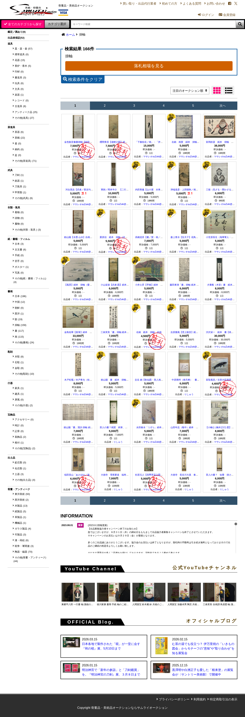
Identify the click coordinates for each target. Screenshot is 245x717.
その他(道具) (24, 117)
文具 (19, 89)
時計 (19, 425)
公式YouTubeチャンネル (204, 567)
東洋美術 (22, 494)
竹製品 (20, 534)
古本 (19, 243)
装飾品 (20, 436)
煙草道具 (22, 54)
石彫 (19, 362)
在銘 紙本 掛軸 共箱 (149, 332)
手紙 (19, 255)
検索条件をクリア (83, 79)
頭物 (19, 218)
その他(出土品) (25, 479)
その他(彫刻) (24, 373)
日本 (20, 296)
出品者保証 (16, 37)
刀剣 (19, 175)
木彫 (19, 356)
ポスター (22, 267)
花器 (20, 60)
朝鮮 (19, 307)
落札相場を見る (149, 65)
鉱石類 (20, 462)
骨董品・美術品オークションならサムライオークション (129, 707)
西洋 (19, 313)
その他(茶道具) (26, 160)
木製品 (21, 505)
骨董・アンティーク (19, 489)
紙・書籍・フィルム (19, 239)
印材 (19, 71)
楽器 (19, 94)
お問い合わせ (216, 3)
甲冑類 (20, 192)
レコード (22, 100)
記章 (19, 431)
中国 (20, 301)
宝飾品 (11, 414)
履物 (19, 223)
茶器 (19, 132)
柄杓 (19, 149)
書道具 (20, 77)
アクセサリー (24, 419)
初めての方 (169, 3)
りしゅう (189, 394)
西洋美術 (22, 499)
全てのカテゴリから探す (25, 24)
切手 (19, 261)
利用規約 (200, 699)
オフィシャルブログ (211, 621)
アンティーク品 (26, 112)
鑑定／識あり (17, 31)
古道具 (20, 106)
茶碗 (20, 137)
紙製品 (20, 511)
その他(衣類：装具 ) (28, 229)
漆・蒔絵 (22, 540)
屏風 (19, 399)
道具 (10, 43)
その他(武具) (24, 198)
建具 (19, 393)
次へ (223, 105)
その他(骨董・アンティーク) (30, 559)
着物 (19, 212)
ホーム (70, 34)
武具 (10, 170)
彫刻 (10, 351)
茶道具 (11, 127)
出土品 (11, 457)
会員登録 (227, 14)
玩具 (19, 83)
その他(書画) (24, 342)
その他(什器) (24, 405)
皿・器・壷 (24, 48)
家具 (19, 388)
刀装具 (20, 186)
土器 (19, 474)
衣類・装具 (14, 207)
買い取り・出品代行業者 (139, 3)
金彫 (19, 368)
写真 (19, 272)
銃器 (19, 180)
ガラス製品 (23, 528)
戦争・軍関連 (24, 546)
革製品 (20, 517)
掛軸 (20, 325)
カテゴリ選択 (57, 24)
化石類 (20, 468)
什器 (10, 383)
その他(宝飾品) (25, 448)
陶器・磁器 (24, 551)
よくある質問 (192, 3)
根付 (19, 442)
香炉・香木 (23, 65)
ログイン (206, 14)
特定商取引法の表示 (223, 699)
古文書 (20, 249)
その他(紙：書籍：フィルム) (30, 280)
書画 (10, 291)
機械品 (20, 522)
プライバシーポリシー (174, 699)
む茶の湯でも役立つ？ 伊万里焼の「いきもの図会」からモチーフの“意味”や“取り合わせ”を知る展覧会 (203, 648)
